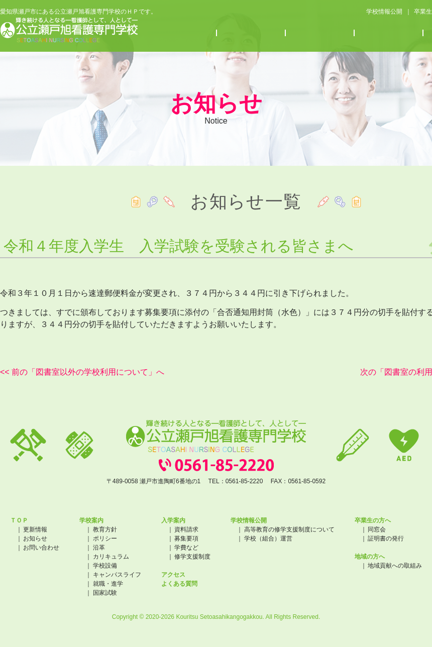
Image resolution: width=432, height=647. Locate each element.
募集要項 (186, 538)
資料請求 (186, 529)
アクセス (389, 33)
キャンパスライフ (117, 574)
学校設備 (105, 565)
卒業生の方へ (373, 520)
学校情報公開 (384, 12)
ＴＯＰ (19, 520)
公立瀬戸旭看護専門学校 (69, 30)
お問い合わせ (41, 547)
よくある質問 (179, 583)
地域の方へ (370, 556)
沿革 (99, 547)
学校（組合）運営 (268, 538)
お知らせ (320, 33)
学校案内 (182, 33)
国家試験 (105, 592)
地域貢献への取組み (395, 565)
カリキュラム (111, 556)
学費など (186, 547)
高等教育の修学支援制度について (289, 529)
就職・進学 (108, 583)
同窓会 (377, 529)
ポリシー (105, 538)
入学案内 (251, 33)
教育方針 (105, 529)
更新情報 (35, 529)
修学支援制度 (192, 556)
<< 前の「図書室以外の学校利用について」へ (82, 372)
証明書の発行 (386, 538)
